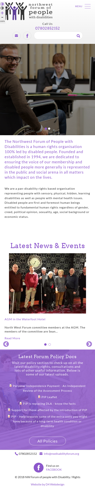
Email (16, 35)
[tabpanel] (47, 296)
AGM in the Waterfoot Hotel (25, 319)
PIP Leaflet (49, 397)
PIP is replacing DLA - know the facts (49, 403)
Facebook (27, 35)
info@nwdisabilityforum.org (61, 453)
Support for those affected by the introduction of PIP (49, 410)
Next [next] (88, 344)
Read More (12, 338)
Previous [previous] (5, 344)
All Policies (47, 441)
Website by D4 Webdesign (47, 484)
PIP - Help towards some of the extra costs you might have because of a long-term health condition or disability (49, 421)
